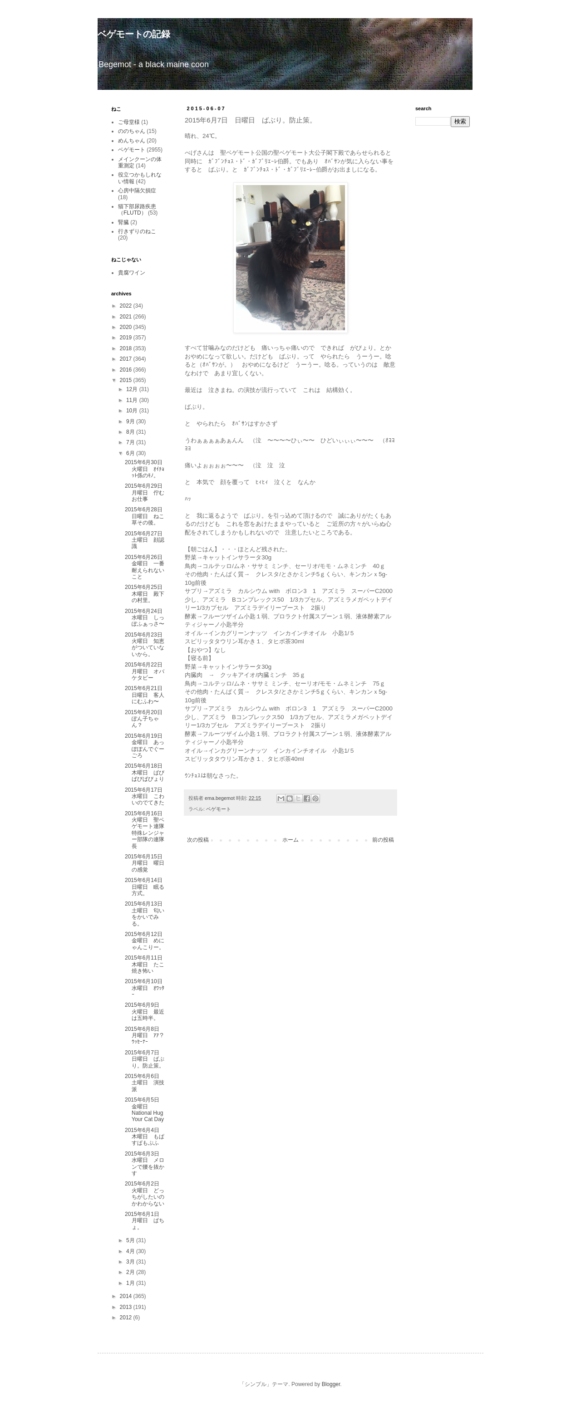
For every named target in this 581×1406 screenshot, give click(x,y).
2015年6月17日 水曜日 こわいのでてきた (146, 796)
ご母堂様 (129, 122)
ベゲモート (218, 809)
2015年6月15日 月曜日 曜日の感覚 (146, 863)
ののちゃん (131, 131)
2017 (126, 359)
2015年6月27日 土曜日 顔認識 (146, 540)
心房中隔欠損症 (137, 190)
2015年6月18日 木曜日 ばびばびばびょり (146, 772)
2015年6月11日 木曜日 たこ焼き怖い (146, 964)
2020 (126, 327)
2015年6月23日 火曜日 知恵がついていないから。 (146, 644)
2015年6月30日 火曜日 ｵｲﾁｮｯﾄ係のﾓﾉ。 (146, 469)
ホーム (290, 840)
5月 (131, 1240)
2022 (126, 306)
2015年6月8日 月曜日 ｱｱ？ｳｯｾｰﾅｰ (145, 1035)
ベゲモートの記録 (134, 34)
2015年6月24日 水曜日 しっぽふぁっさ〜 (146, 617)
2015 (126, 380)
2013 (126, 1307)
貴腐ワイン (131, 272)
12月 (132, 389)
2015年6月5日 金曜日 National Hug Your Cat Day (145, 1109)
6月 (131, 453)
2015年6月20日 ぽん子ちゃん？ (146, 719)
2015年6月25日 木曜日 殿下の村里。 (146, 593)
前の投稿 (383, 840)
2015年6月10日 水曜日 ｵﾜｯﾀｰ (146, 988)
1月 (131, 1283)
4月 (131, 1251)
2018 (126, 348)
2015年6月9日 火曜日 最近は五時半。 (145, 1011)
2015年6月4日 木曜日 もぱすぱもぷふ (145, 1136)
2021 (126, 317)
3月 (131, 1262)
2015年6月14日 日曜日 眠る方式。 (146, 887)
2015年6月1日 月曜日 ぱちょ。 (145, 1220)
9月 (131, 421)
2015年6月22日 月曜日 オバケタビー (146, 671)
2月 (131, 1272)
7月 (131, 442)
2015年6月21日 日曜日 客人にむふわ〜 (146, 695)
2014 (126, 1296)
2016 (126, 370)
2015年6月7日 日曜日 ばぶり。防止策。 (145, 1059)
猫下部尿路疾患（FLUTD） (137, 209)
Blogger (331, 1384)
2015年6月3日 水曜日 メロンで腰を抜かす (145, 1163)
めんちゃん (131, 140)
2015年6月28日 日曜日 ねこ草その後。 (146, 516)
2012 (126, 1317)
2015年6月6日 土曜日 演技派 (145, 1082)
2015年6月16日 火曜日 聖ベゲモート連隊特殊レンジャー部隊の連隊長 (146, 829)
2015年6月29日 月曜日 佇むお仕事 (146, 492)
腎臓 (123, 222)
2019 (126, 337)
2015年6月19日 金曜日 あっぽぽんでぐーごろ (146, 746)
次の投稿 (198, 840)
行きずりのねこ (137, 231)
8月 (131, 432)
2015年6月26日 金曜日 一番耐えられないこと (146, 567)
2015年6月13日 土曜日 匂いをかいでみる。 (146, 913)
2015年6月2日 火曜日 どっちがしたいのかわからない (145, 1193)
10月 (132, 410)
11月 (132, 400)
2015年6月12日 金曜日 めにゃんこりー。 (146, 940)
